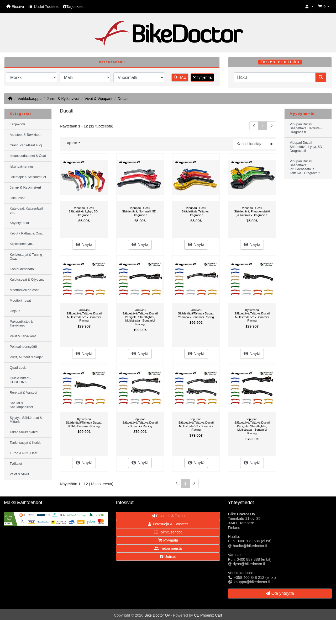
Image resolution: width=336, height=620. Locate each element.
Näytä (84, 244)
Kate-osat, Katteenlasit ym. (26, 210)
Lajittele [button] (71, 143)
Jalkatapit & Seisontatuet (28, 177)
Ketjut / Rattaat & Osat (26, 233)
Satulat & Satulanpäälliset (21, 405)
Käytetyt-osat (19, 223)
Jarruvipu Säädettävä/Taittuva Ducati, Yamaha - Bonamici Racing (196, 313)
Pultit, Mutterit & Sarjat (26, 357)
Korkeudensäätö (22, 269)
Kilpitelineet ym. (21, 244)
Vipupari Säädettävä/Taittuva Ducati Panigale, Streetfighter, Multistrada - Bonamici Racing (252, 426)
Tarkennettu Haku (280, 62)
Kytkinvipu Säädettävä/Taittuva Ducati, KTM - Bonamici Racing (84, 423)
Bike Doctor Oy (157, 615)
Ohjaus (15, 311)
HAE (180, 77)
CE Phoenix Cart (208, 615)
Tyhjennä (202, 77)
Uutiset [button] (168, 556)
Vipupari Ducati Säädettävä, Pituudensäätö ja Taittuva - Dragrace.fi (252, 211)
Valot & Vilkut (19, 474)
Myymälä (168, 540)
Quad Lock (18, 368)
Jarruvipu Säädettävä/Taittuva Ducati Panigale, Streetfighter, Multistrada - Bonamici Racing (140, 317)
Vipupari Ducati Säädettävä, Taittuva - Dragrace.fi (196, 211)
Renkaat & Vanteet (23, 392)
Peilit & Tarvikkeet (23, 336)
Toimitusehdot (168, 532)
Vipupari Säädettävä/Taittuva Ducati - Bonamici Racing (140, 423)
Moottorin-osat (20, 300)
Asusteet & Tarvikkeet (25, 135)
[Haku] (275, 77)
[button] (309, 6)
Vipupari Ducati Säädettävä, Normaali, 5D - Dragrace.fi (140, 211)
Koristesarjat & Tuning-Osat (26, 256)
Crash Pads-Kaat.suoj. (26, 145)
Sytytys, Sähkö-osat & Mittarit (26, 420)
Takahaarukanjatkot (24, 432)
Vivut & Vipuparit (98, 99)
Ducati (123, 99)
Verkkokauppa (29, 99)
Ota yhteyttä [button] (280, 593)
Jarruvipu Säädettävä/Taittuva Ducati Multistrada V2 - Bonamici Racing (84, 315)
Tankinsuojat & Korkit (25, 443)
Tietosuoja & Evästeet (168, 524)
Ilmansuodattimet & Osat (28, 156)
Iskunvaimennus (22, 166)
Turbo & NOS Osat (23, 453)
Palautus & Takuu (168, 516)
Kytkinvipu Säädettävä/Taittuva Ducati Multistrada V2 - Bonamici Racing (252, 315)
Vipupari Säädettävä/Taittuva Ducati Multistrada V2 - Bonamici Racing (196, 424)
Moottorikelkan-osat (24, 290)
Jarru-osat (17, 198)
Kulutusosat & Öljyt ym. (27, 279)
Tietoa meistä (168, 548)
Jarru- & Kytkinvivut (63, 99)
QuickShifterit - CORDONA (21, 380)
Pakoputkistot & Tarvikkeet (21, 323)
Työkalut (16, 464)
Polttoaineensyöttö (23, 347)
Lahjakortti (17, 124)
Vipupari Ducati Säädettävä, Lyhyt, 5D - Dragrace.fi (84, 211)
